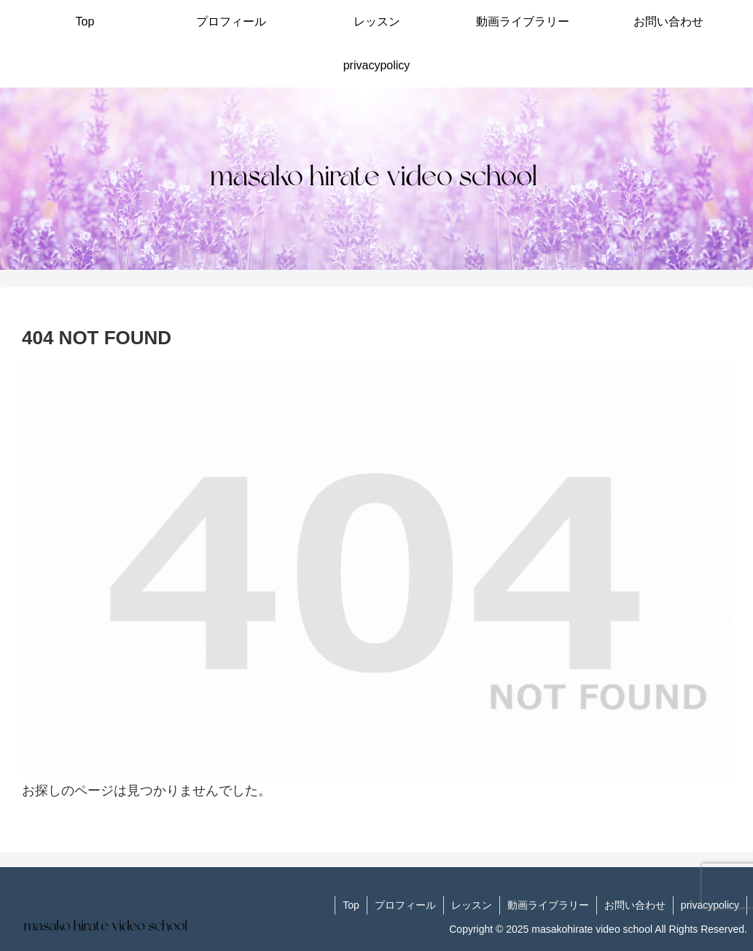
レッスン (471, 905)
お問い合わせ (635, 905)
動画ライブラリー (548, 905)
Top (351, 905)
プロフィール (405, 905)
